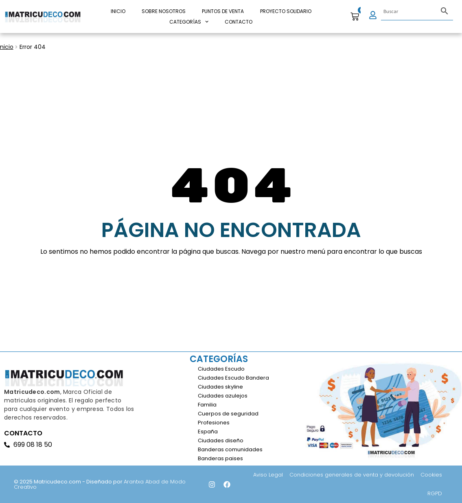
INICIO (118, 11)
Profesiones (214, 422)
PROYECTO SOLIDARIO (285, 11)
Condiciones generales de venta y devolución (351, 475)
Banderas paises (220, 458)
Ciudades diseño (220, 440)
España (208, 431)
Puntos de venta (223, 11)
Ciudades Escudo (221, 369)
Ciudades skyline (220, 387)
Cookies (431, 475)
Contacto (238, 21)
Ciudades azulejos (222, 396)
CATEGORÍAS (188, 22)
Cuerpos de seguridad (228, 413)
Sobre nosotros (164, 11)
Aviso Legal (268, 475)
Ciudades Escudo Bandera (233, 378)
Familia (207, 405)
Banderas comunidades (230, 449)
